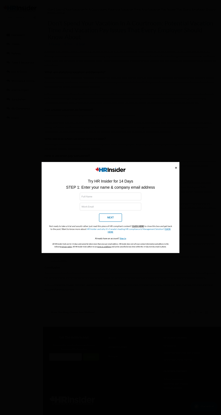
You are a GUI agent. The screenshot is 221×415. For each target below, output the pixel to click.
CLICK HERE (138, 226)
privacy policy (67, 247)
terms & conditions (104, 247)
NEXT (110, 217)
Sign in (123, 238)
